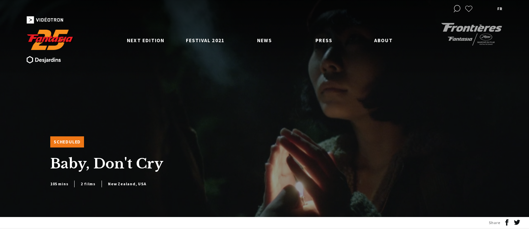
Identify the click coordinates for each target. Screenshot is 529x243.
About (383, 40)
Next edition (145, 40)
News (264, 40)
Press (323, 40)
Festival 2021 (205, 40)
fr (499, 8)
